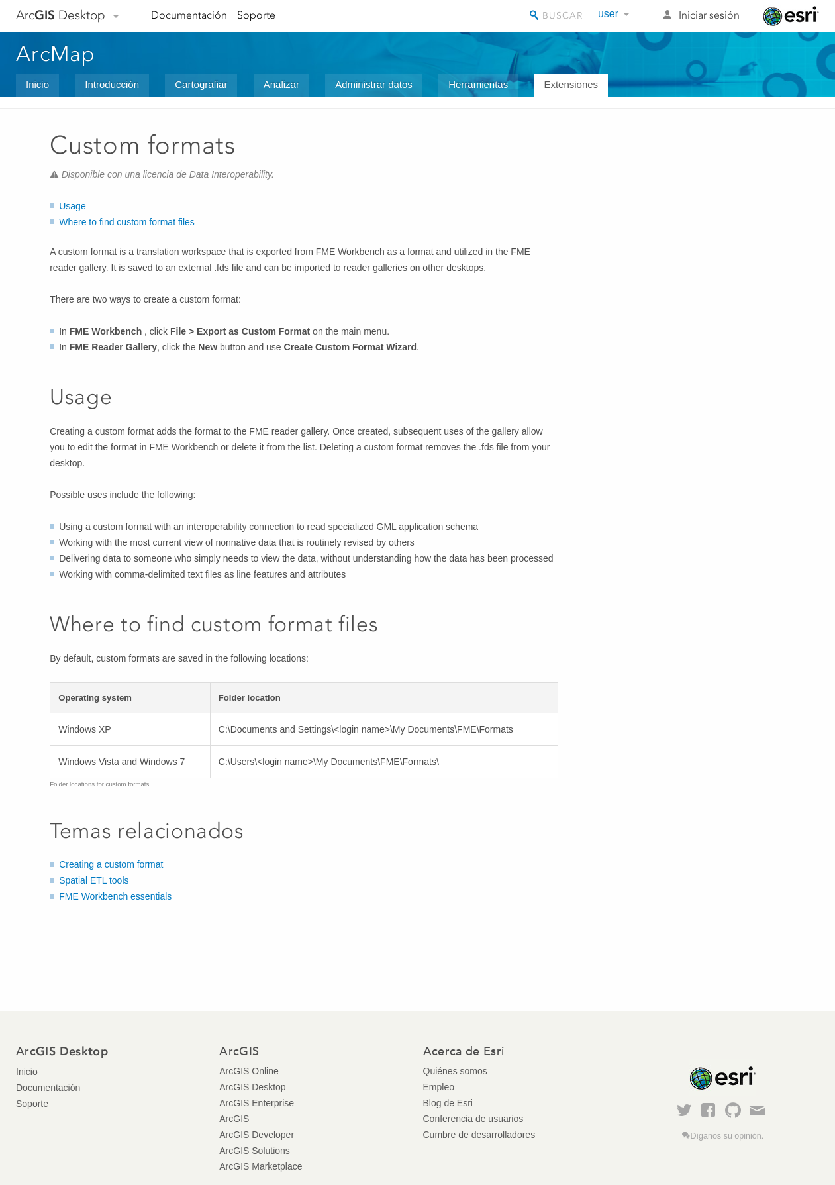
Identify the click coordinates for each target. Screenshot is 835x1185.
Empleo (438, 1087)
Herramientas (478, 84)
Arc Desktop (60, 15)
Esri (791, 16)
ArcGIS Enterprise (256, 1103)
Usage (72, 206)
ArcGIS (234, 1118)
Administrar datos (374, 84)
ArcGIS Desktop (252, 1087)
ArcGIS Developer (256, 1134)
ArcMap (56, 53)
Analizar (281, 84)
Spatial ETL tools (93, 880)
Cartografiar (201, 84)
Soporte (256, 15)
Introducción (112, 84)
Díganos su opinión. (726, 1136)
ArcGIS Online (248, 1071)
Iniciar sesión (709, 15)
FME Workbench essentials (115, 896)
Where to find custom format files (127, 222)
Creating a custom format (111, 864)
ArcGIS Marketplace (260, 1166)
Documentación (189, 15)
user (608, 13)
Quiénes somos (455, 1071)
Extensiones (571, 84)
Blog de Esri (448, 1103)
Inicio (37, 84)
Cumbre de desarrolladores (479, 1134)
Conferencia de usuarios (473, 1118)
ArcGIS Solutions (254, 1150)
